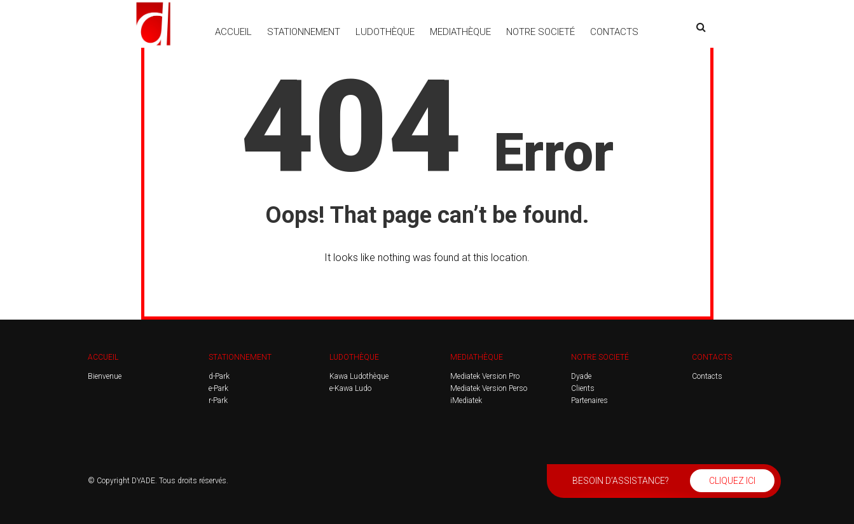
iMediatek (466, 400)
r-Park (218, 400)
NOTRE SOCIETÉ (540, 32)
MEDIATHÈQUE (460, 32)
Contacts (707, 376)
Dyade (581, 376)
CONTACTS (614, 32)
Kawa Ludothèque (359, 376)
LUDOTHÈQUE (385, 32)
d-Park (219, 376)
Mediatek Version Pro (485, 376)
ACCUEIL (233, 32)
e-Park (218, 388)
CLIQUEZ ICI (732, 481)
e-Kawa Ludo (350, 388)
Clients (583, 388)
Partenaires (589, 400)
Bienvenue (104, 376)
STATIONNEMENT (303, 32)
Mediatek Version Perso (488, 388)
